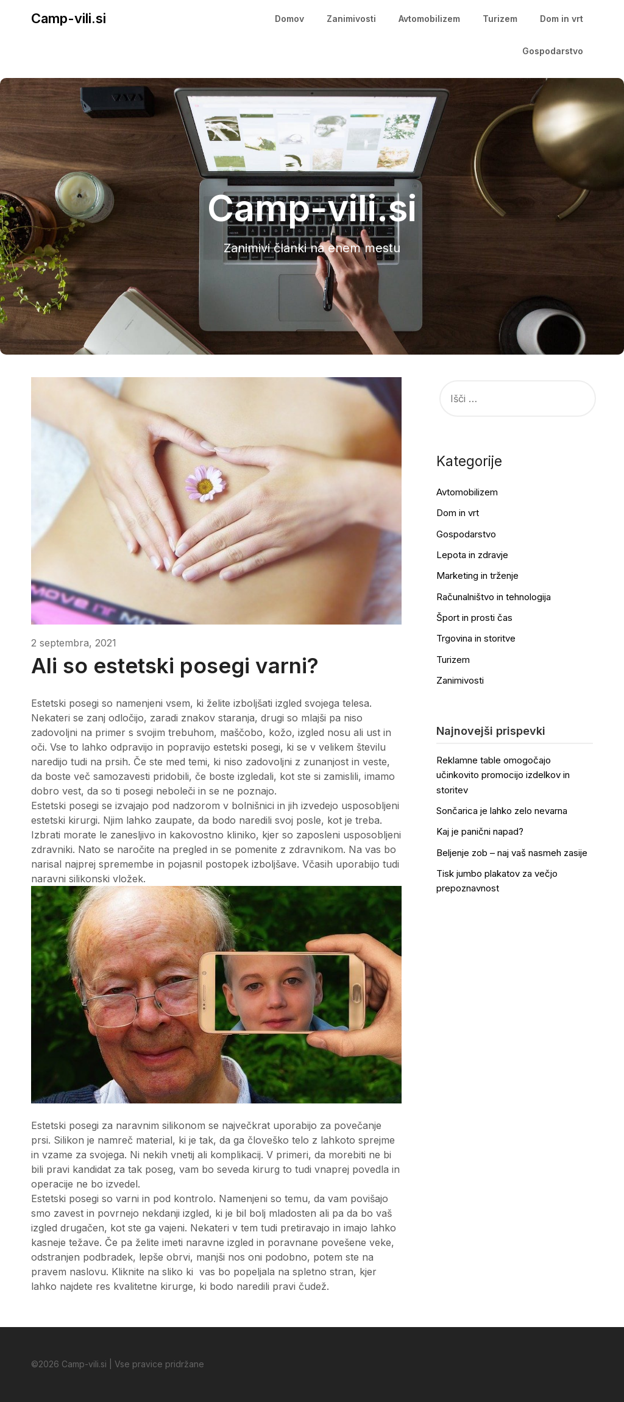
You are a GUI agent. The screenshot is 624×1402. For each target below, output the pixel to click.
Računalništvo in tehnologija (493, 597)
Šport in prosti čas (474, 617)
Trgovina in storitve (476, 638)
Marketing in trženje (477, 575)
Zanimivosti (351, 18)
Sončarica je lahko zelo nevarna (501, 810)
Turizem (500, 18)
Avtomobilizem (429, 18)
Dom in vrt (561, 18)
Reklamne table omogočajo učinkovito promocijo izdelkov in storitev (503, 775)
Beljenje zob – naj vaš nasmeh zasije (511, 853)
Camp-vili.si (68, 18)
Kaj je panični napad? (479, 831)
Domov (289, 18)
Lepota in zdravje (472, 555)
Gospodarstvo (552, 51)
